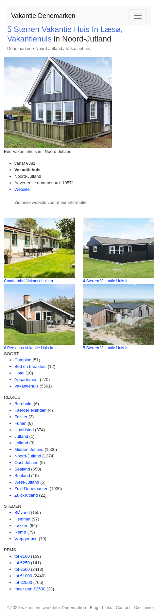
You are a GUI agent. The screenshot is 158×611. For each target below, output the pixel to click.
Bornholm (23, 403)
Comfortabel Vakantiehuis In (28, 281)
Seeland (22, 475)
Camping (22, 359)
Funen (20, 423)
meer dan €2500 (29, 588)
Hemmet (22, 519)
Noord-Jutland (48, 48)
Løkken (21, 525)
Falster (20, 416)
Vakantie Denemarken (43, 15)
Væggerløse (26, 538)
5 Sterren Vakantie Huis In (106, 348)
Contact (123, 607)
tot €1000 (23, 575)
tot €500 (22, 569)
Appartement (26, 379)
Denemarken (19, 48)
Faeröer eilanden (30, 410)
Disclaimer (144, 607)
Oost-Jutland (26, 462)
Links (107, 607)
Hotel (19, 373)
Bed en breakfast (30, 366)
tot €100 (22, 556)
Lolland (21, 442)
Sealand (22, 469)
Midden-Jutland (29, 449)
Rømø (20, 532)
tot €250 (22, 562)
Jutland (21, 436)
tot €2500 (23, 582)
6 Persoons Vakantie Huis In (28, 348)
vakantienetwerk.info (40, 607)
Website (22, 189)
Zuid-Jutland (26, 495)
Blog (94, 607)
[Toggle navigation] (138, 15)
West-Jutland (26, 482)
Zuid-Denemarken (31, 488)
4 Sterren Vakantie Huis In (106, 281)
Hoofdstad (24, 429)
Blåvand (22, 512)
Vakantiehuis (78, 48)
